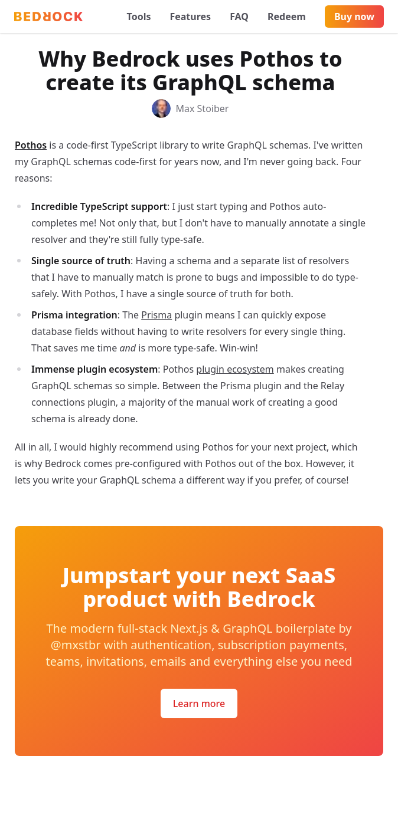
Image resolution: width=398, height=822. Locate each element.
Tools (139, 16)
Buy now (354, 16)
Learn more (199, 703)
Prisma (156, 314)
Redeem (286, 16)
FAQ (239, 16)
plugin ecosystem (235, 369)
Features (190, 16)
